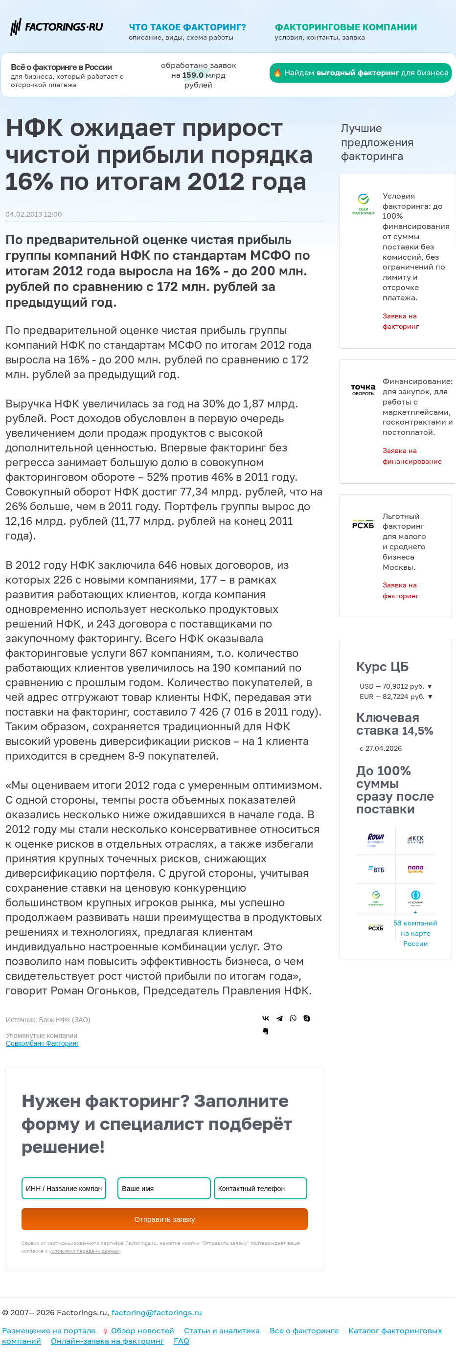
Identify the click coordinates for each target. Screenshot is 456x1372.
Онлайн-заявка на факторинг (107, 1341)
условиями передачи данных (84, 1251)
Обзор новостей (142, 1330)
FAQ (181, 1341)
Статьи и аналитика (222, 1330)
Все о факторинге (304, 1330)
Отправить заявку (164, 1219)
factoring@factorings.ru (157, 1312)
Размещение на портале (48, 1330)
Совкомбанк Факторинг (42, 1043)
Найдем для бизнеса (366, 72)
